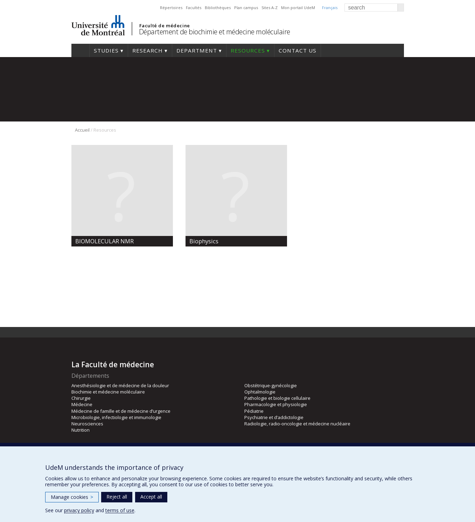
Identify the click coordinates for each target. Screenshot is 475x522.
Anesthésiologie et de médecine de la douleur (120, 385)
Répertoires (171, 7)
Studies (106, 50)
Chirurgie (81, 398)
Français (329, 7)
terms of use (119, 510)
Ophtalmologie (259, 392)
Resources (248, 50)
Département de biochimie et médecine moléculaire (214, 31)
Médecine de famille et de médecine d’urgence (120, 411)
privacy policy (79, 510)
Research (147, 50)
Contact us (297, 50)
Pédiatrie (254, 411)
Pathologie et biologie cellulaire (277, 398)
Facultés (193, 7)
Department (196, 50)
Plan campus (246, 7)
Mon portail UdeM (298, 7)
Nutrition (80, 430)
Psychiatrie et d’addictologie (273, 417)
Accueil (82, 130)
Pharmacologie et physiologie (275, 404)
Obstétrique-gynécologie (270, 385)
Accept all (151, 496)
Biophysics (203, 241)
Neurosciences (87, 423)
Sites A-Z (269, 7)
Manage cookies (72, 497)
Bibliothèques (218, 7)
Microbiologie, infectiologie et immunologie (116, 417)
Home (80, 50)
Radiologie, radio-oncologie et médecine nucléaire (297, 423)
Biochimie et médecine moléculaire (108, 392)
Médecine (81, 404)
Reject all (116, 496)
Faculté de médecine (164, 25)
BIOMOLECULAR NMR (104, 241)
